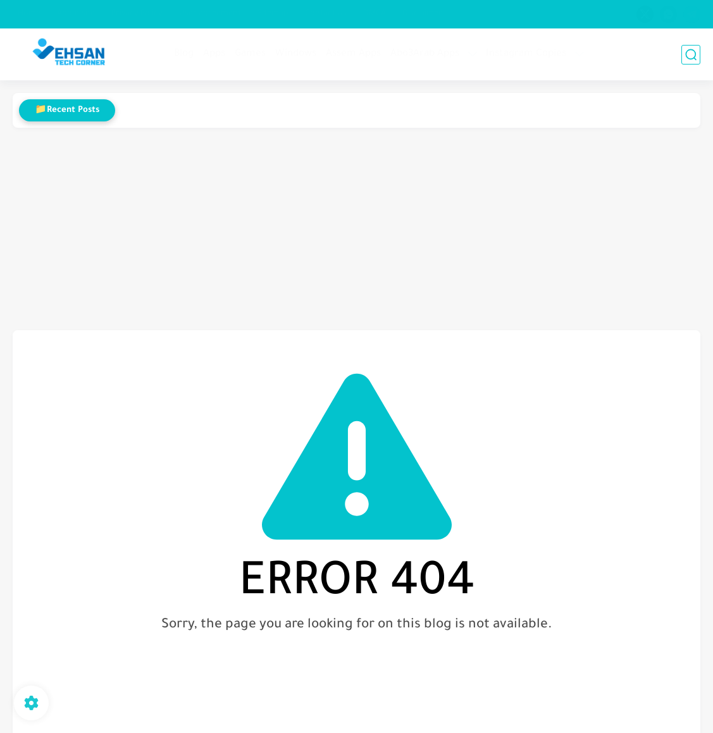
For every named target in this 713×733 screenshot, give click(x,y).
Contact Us (326, 13)
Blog (184, 54)
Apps (214, 54)
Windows (295, 54)
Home (29, 13)
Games (250, 54)
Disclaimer (422, 13)
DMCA (374, 13)
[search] (690, 55)
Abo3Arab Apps (424, 54)
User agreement (210, 13)
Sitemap (272, 13)
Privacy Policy (137, 13)
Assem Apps (353, 54)
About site (76, 13)
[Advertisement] (356, 228)
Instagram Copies (526, 54)
